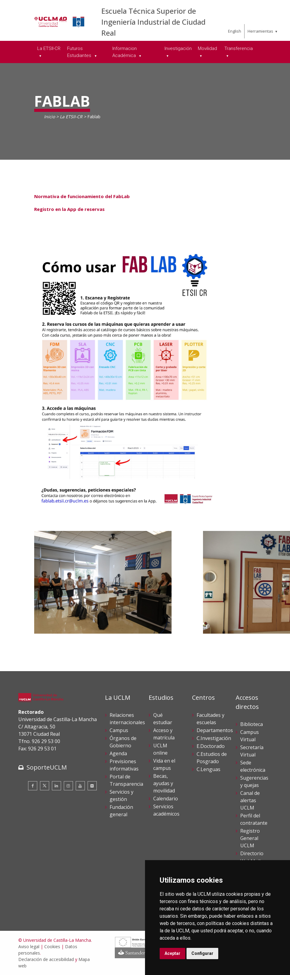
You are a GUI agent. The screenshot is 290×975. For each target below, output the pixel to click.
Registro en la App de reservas (69, 209)
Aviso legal (28, 946)
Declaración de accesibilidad (46, 959)
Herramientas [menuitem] (260, 31)
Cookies (52, 946)
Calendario (165, 798)
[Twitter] (44, 785)
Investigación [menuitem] (178, 48)
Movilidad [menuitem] (207, 48)
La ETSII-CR (71, 116)
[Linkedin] (56, 785)
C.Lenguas (208, 769)
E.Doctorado (211, 746)
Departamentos (215, 730)
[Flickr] (92, 785)
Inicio (49, 116)
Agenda (118, 753)
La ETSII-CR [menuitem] (48, 48)
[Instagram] (68, 785)
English (234, 31)
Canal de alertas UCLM (250, 800)
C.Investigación (214, 738)
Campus (119, 730)
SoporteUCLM (47, 767)
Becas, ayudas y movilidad (164, 783)
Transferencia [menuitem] (238, 48)
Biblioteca (251, 724)
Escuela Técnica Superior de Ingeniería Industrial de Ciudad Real (153, 22)
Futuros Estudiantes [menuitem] (79, 52)
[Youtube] (80, 785)
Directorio (251, 853)
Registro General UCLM (250, 838)
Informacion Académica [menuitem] (124, 52)
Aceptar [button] (172, 953)
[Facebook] (32, 785)
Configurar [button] (202, 953)
